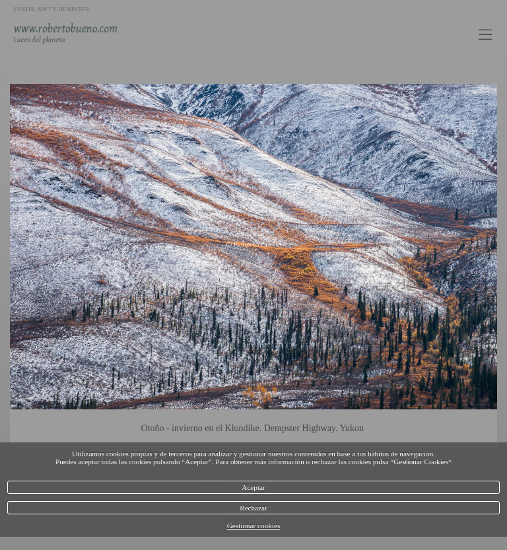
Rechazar (253, 508)
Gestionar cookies (253, 526)
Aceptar (253, 487)
